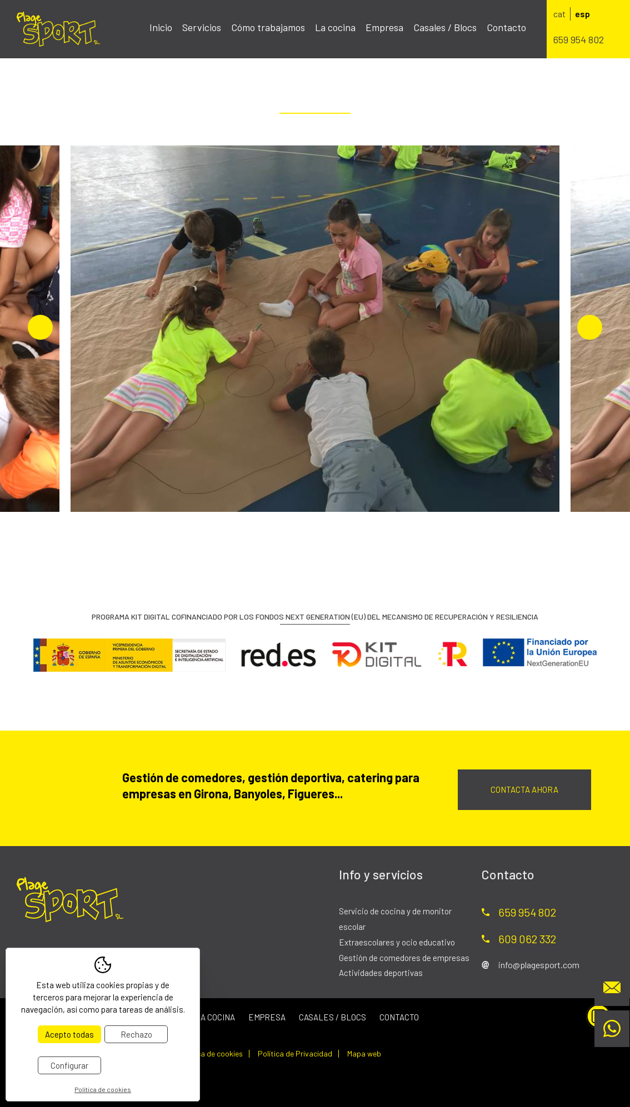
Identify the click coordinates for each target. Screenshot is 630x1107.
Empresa (384, 27)
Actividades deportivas (381, 973)
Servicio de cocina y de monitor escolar (395, 919)
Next (589, 327)
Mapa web (364, 1054)
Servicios (201, 27)
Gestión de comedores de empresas (404, 958)
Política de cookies (211, 1054)
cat (559, 13)
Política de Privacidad (295, 1054)
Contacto (506, 27)
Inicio (160, 27)
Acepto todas (69, 1034)
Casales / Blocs (445, 27)
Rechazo (136, 1034)
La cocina (335, 27)
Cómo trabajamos (268, 27)
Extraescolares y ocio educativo (397, 942)
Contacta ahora (524, 789)
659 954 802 (578, 39)
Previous (40, 327)
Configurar (69, 1065)
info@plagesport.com (538, 964)
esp (582, 13)
